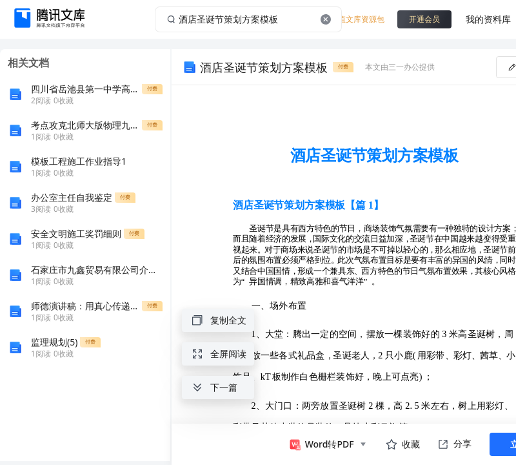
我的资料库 (488, 19)
